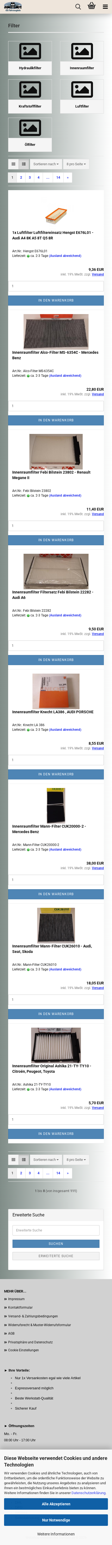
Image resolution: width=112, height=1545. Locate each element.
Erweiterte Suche (56, 1256)
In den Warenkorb (56, 300)
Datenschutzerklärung (88, 1493)
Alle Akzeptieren (56, 1504)
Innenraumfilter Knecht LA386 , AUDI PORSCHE (53, 712)
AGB (11, 1333)
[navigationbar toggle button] (105, 7)
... (47, 177)
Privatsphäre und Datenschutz (30, 1342)
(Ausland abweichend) (65, 256)
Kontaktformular (20, 1307)
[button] (13, 164)
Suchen (56, 1244)
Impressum (16, 1299)
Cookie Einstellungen (23, 1350)
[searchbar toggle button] (78, 7)
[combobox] (46, 164)
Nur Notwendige (56, 1520)
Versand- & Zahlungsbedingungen (33, 1316)
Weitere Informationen (56, 1534)
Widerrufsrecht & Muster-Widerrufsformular (39, 1325)
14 (58, 177)
